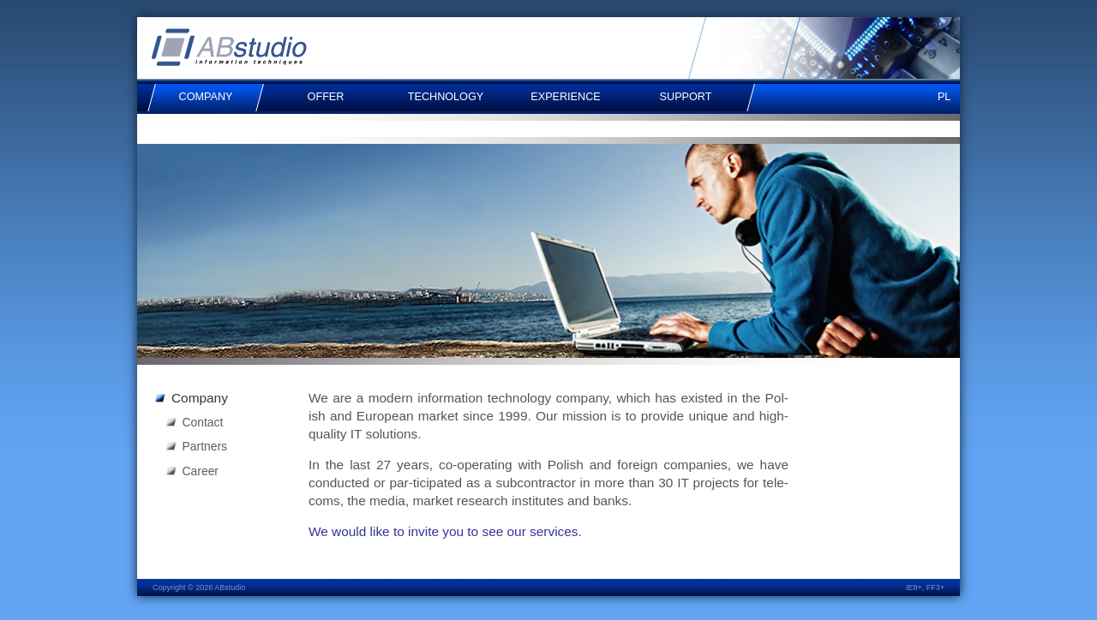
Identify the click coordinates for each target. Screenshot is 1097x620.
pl (944, 97)
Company (199, 397)
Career (201, 471)
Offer (326, 97)
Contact (203, 422)
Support (686, 97)
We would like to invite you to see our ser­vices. (445, 531)
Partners (205, 446)
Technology (445, 97)
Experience (565, 97)
